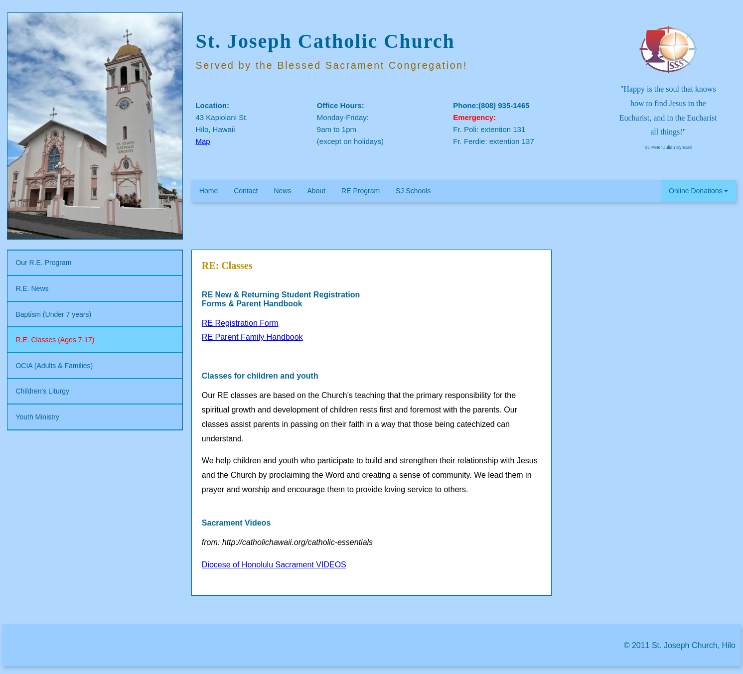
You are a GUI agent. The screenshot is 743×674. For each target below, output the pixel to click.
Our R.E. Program (43, 263)
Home (208, 191)
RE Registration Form (240, 323)
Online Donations (698, 191)
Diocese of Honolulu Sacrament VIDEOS (274, 564)
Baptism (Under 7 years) (53, 314)
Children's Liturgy (42, 391)
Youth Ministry (37, 417)
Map (202, 141)
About (316, 191)
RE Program (360, 191)
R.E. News (31, 288)
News (282, 191)
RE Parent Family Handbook (252, 337)
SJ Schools (413, 191)
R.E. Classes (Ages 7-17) (54, 340)
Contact (246, 191)
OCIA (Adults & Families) (54, 366)
